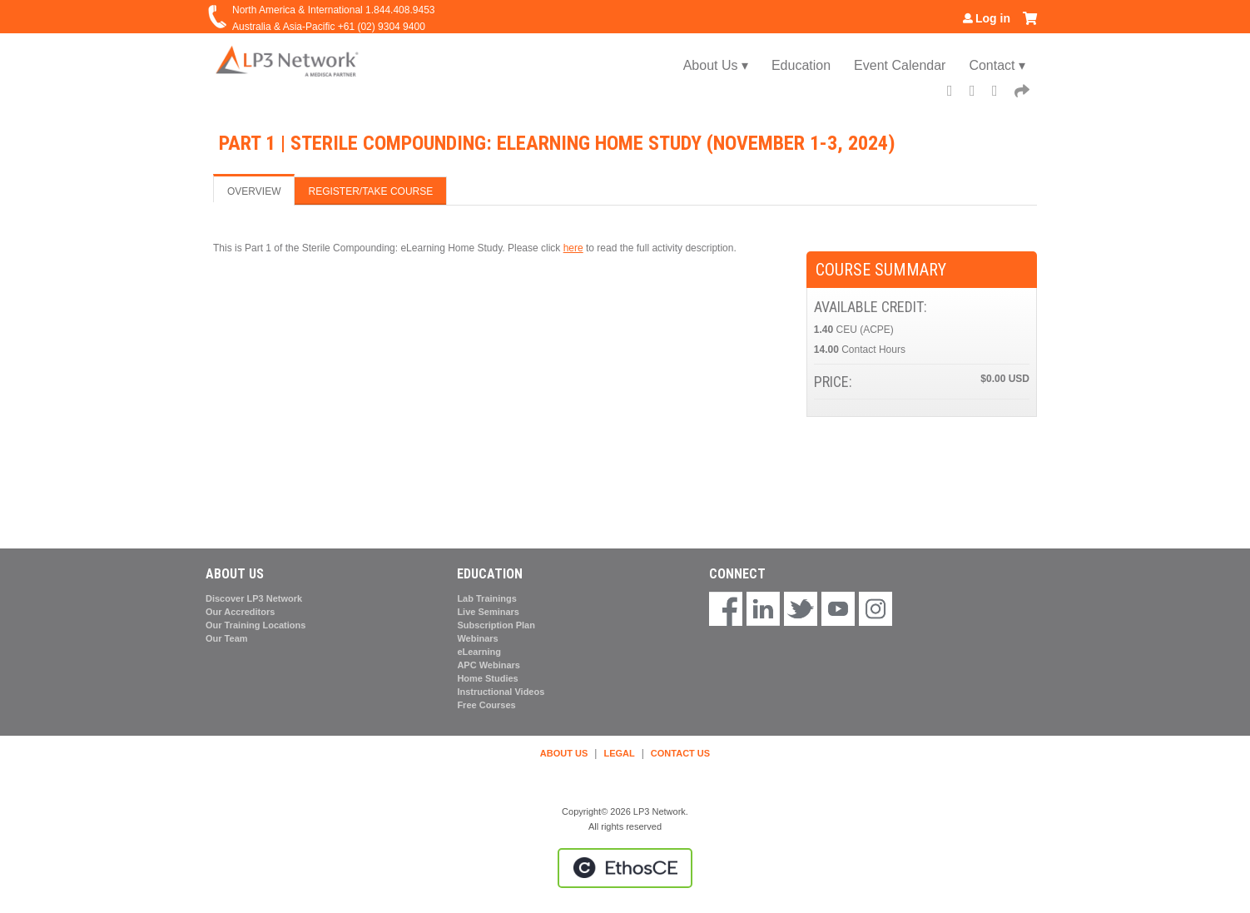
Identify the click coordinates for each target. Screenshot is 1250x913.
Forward (1022, 92)
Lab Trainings (487, 598)
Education (801, 65)
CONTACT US (680, 753)
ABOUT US (564, 753)
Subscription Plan (496, 625)
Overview (253, 191)
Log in (992, 18)
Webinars (477, 638)
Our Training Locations (255, 625)
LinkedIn (1000, 92)
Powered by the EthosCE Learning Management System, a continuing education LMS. (625, 868)
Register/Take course (370, 191)
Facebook (955, 92)
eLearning (479, 652)
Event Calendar (899, 65)
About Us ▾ (715, 65)
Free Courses (486, 705)
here (573, 248)
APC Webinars (488, 665)
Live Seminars (488, 612)
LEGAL (618, 753)
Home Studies (487, 678)
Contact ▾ (997, 65)
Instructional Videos (500, 692)
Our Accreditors (240, 612)
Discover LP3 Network (254, 598)
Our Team (227, 638)
